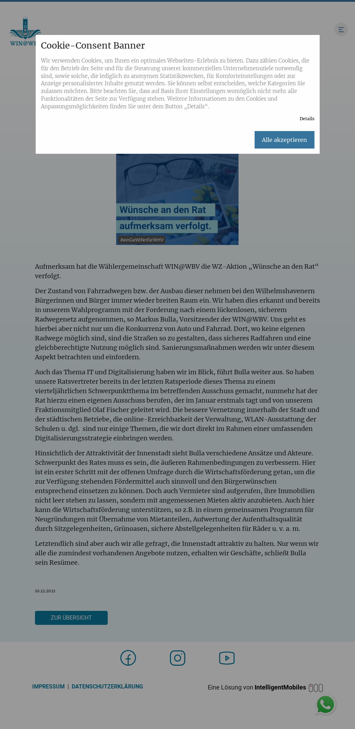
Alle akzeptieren (284, 139)
